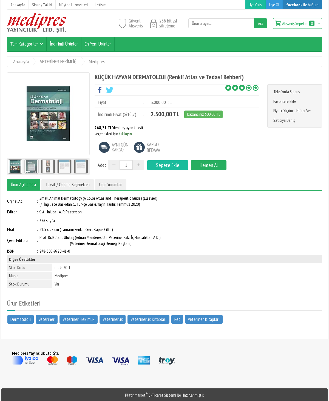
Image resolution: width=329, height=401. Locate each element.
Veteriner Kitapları (204, 319)
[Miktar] (126, 165)
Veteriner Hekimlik (79, 319)
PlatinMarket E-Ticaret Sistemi (150, 395)
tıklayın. (126, 133)
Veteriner (46, 319)
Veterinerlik (113, 319)
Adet (102, 165)
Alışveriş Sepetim (298, 23)
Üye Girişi (255, 4)
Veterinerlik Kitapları (148, 319)
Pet (177, 319)
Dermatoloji (20, 319)
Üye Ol (274, 4)
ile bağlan (302, 4)
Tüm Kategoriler (24, 44)
